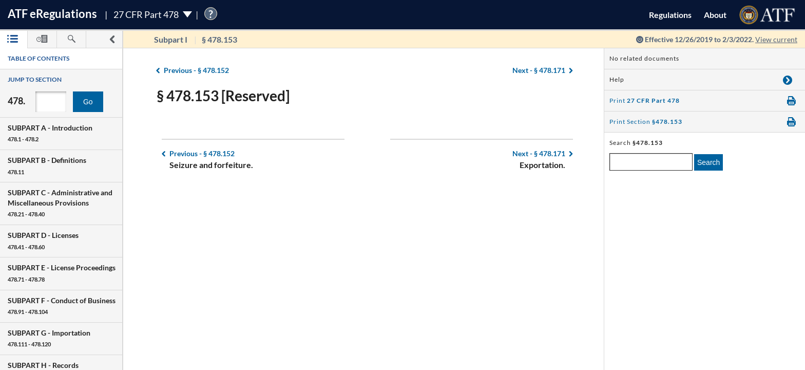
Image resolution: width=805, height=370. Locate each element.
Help (616, 79)
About (715, 15)
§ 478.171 (538, 70)
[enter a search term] (651, 162)
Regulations (670, 15)
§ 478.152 (196, 70)
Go (88, 102)
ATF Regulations (52, 14)
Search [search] (708, 162)
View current (776, 39)
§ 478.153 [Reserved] (223, 95)
